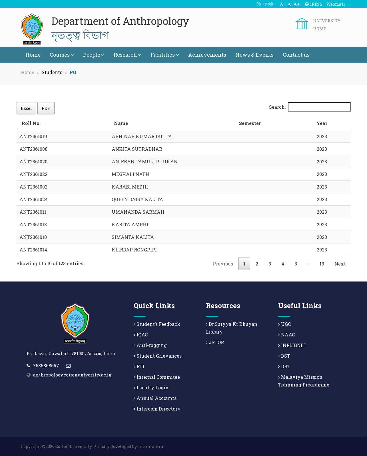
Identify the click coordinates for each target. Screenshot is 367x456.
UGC (284, 324)
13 (322, 264)
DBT (284, 366)
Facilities (165, 54)
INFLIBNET (292, 345)
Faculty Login (151, 387)
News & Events (254, 54)
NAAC (286, 335)
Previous (223, 264)
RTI (139, 366)
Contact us (296, 54)
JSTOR (215, 342)
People (94, 54)
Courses (62, 54)
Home (33, 54)
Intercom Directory (157, 409)
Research (127, 54)
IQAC (141, 335)
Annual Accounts (155, 398)
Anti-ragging (150, 345)
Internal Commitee (157, 377)
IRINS (313, 4)
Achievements (207, 54)
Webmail (335, 4)
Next (340, 264)
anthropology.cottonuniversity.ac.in (72, 375)
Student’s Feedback (157, 324)
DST (284, 356)
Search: (310, 107)
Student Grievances (158, 356)
